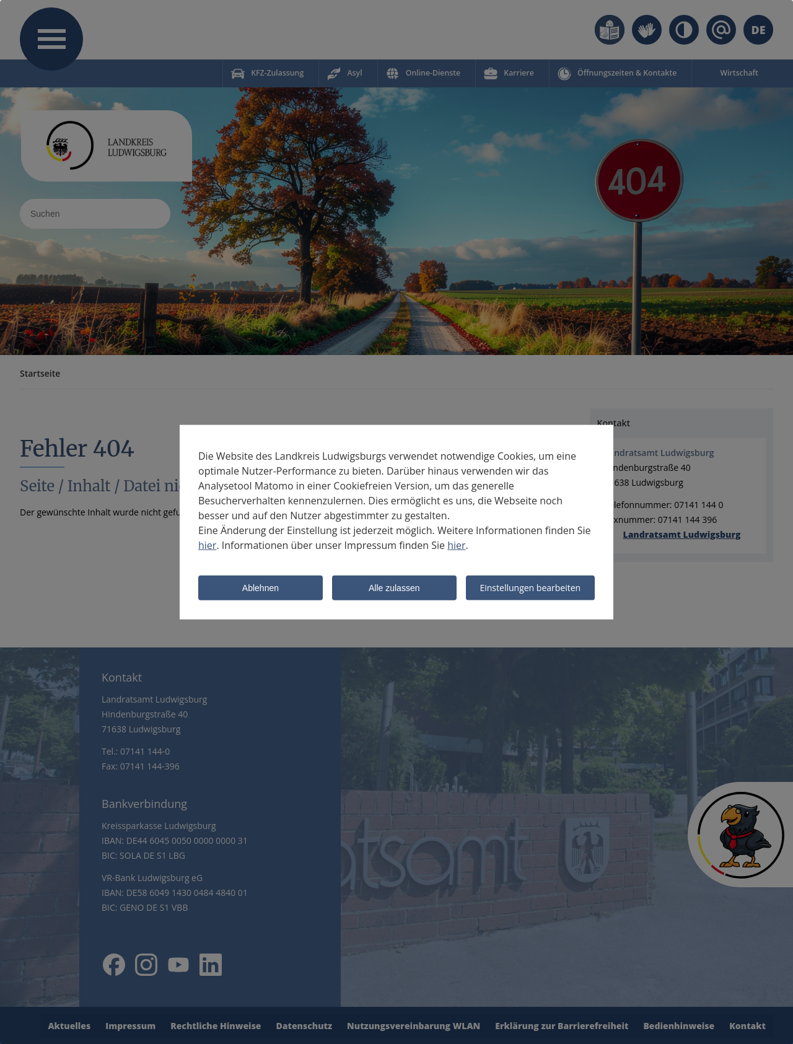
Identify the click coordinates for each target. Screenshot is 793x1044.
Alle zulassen (394, 589)
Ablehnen (260, 589)
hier (207, 545)
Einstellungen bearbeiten (530, 588)
